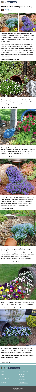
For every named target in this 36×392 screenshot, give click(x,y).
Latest (2, 374)
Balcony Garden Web (13, 148)
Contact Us (3, 382)
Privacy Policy (21, 376)
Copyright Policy (22, 379)
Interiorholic (31, 201)
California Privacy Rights (23, 377)
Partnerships (3, 380)
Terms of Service (22, 374)
